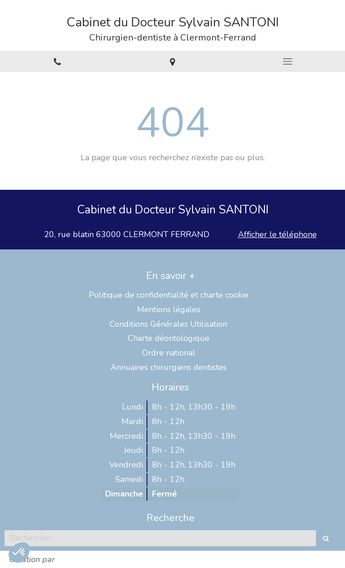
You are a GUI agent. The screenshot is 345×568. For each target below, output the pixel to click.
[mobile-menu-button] (287, 61)
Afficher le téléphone (277, 234)
